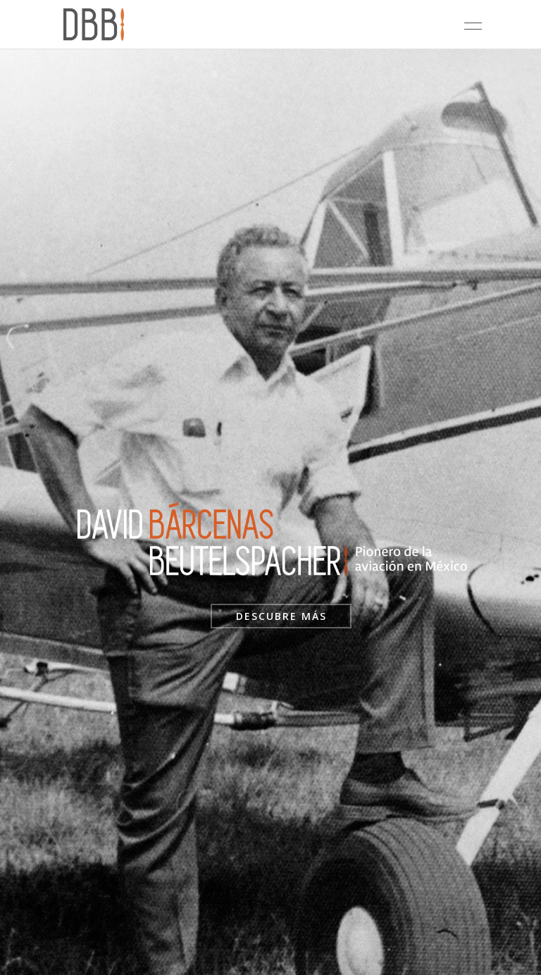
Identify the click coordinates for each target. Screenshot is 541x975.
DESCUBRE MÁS (281, 616)
